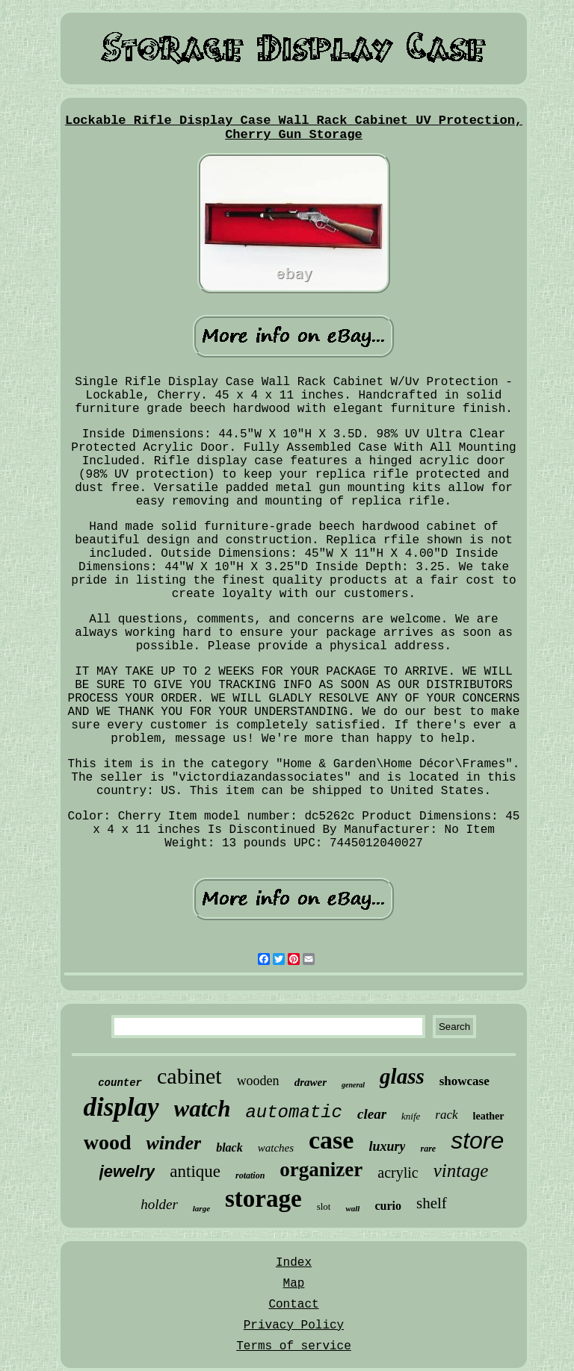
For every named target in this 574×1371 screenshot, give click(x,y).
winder (173, 1143)
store (477, 1140)
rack (446, 1115)
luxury (386, 1146)
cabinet (189, 1076)
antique (195, 1171)
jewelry (127, 1171)
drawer (310, 1082)
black (229, 1147)
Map (294, 1283)
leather (488, 1116)
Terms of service (293, 1346)
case (331, 1140)
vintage (461, 1171)
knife (410, 1116)
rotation (250, 1175)
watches (276, 1148)
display (120, 1107)
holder (159, 1204)
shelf (431, 1203)
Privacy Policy (294, 1325)
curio (387, 1205)
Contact (293, 1304)
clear (371, 1114)
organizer (321, 1169)
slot (324, 1206)
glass (402, 1076)
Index (294, 1262)
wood (108, 1142)
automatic (293, 1112)
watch (202, 1109)
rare (428, 1148)
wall (352, 1208)
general (353, 1085)
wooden (258, 1080)
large (201, 1208)
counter (120, 1083)
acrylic (397, 1172)
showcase (464, 1081)
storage (263, 1198)
